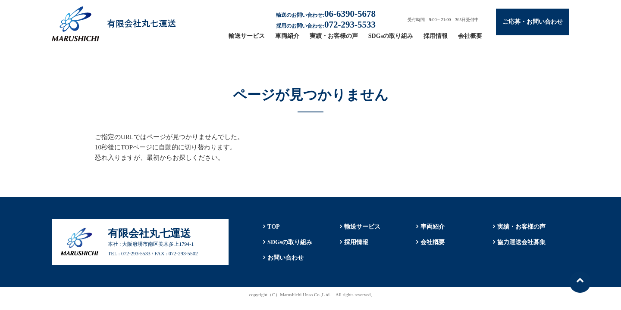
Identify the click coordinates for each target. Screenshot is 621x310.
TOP (273, 226)
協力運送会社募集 (521, 242)
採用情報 (435, 36)
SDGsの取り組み (390, 36)
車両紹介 (287, 36)
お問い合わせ (285, 257)
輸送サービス (247, 36)
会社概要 (470, 36)
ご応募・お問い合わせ (532, 22)
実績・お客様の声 (334, 36)
